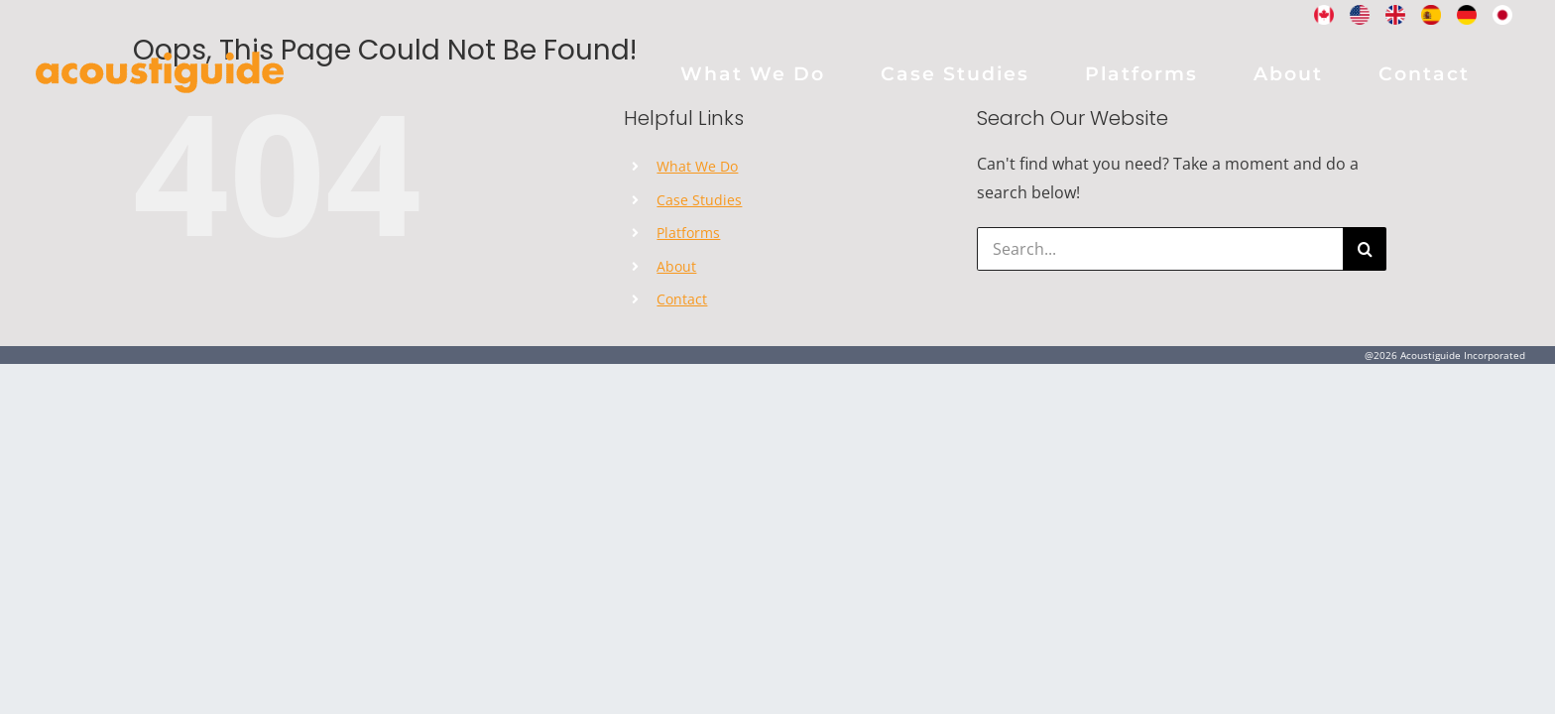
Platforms (688, 232)
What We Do (697, 166)
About (676, 266)
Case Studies (699, 199)
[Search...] (1160, 249)
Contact (682, 299)
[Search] (1364, 249)
